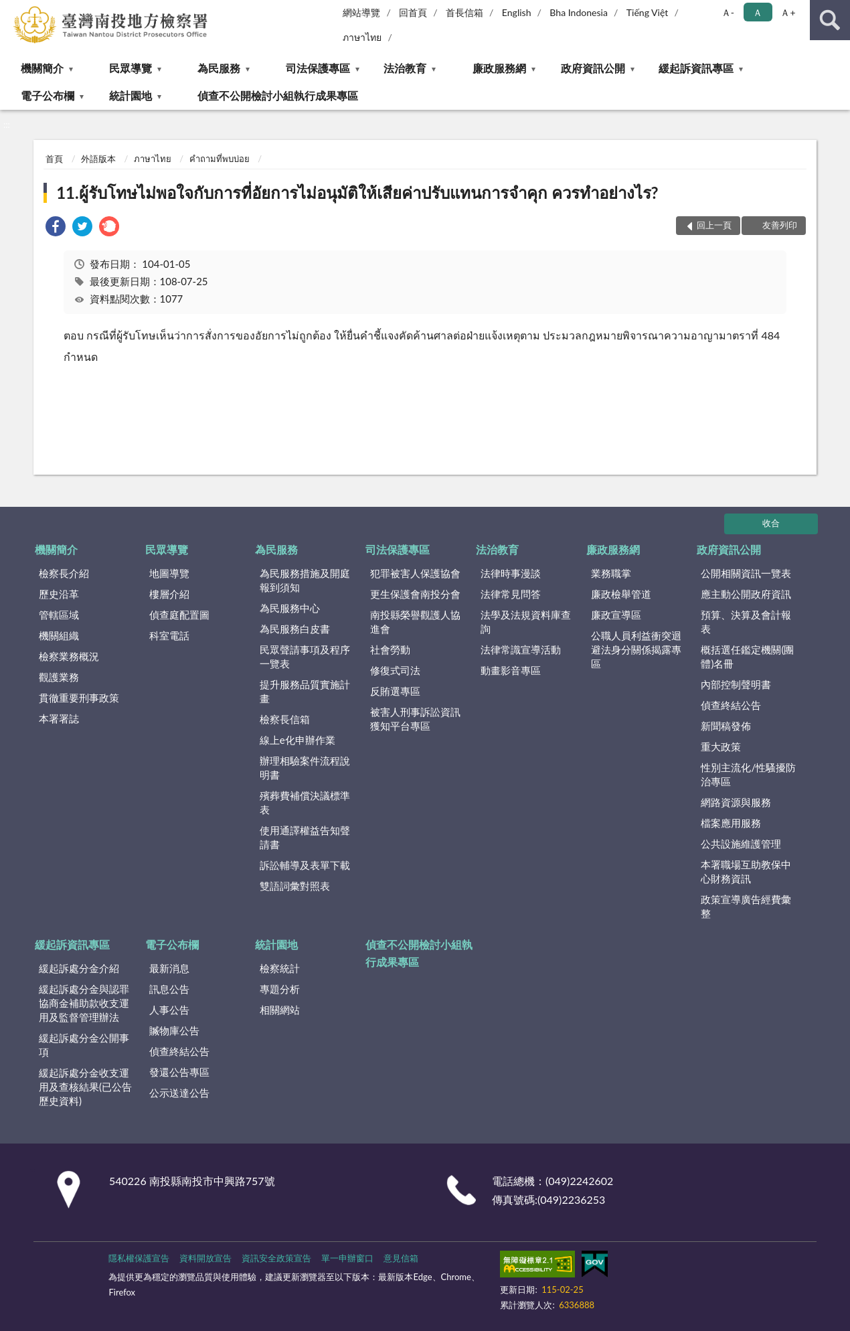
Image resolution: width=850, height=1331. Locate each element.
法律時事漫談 (511, 573)
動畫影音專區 (511, 670)
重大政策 (721, 746)
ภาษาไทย (362, 37)
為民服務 (218, 68)
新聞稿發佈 (726, 726)
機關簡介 (42, 68)
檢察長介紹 (64, 573)
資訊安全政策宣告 (276, 1258)
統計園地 (130, 95)
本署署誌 (59, 718)
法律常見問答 (511, 594)
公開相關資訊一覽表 (746, 573)
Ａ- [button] (727, 12)
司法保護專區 (318, 68)
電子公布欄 (47, 95)
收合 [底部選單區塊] (771, 523)
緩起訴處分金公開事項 (84, 1045)
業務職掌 (611, 573)
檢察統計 (280, 968)
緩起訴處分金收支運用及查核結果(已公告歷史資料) (85, 1087)
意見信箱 (401, 1258)
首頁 (54, 158)
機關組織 (59, 635)
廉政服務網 (499, 68)
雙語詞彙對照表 (295, 886)
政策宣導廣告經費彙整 (746, 906)
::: (10, 10)
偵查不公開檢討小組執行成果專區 (277, 95)
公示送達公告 (179, 1093)
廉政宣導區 (616, 615)
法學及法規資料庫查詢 (526, 622)
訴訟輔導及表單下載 (305, 865)
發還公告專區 (179, 1072)
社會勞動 (390, 649)
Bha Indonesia (578, 12)
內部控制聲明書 (736, 684)
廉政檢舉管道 (621, 594)
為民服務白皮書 (295, 629)
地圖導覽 (169, 573)
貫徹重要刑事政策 (79, 698)
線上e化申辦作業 (297, 740)
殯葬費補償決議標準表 (305, 802)
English (516, 12)
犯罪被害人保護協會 (415, 573)
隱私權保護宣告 (138, 1258)
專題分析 (280, 989)
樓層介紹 (169, 594)
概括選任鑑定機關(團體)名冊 (747, 656)
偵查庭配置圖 (179, 615)
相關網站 (280, 1010)
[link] (56, 228)
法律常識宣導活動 (521, 649)
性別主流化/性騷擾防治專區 (748, 774)
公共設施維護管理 (741, 844)
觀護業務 (59, 677)
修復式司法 (395, 670)
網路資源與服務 (736, 802)
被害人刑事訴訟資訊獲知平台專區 (415, 719)
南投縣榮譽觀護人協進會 (415, 622)
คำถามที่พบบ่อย (219, 158)
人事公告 (169, 1010)
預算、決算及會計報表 (746, 622)
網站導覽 (361, 12)
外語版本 (98, 158)
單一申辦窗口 (347, 1258)
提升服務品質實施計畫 (305, 691)
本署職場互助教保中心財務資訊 (746, 871)
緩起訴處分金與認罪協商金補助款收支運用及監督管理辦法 (84, 1003)
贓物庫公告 (174, 1030)
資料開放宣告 (205, 1258)
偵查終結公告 (731, 705)
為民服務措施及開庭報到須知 (305, 580)
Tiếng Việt (647, 12)
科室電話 (169, 635)
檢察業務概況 (69, 656)
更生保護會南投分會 (415, 594)
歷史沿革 (59, 594)
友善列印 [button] (779, 225)
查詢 (830, 20)
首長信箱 (464, 12)
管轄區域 (59, 615)
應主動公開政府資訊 (746, 594)
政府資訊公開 (593, 68)
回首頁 (413, 12)
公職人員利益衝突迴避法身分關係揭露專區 (636, 649)
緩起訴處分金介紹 (79, 968)
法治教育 (405, 68)
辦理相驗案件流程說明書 (305, 768)
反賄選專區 (395, 691)
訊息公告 (169, 989)
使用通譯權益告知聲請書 (305, 837)
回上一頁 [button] (714, 225)
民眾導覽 (130, 68)
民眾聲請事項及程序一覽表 (305, 656)
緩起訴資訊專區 (696, 68)
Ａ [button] (757, 12)
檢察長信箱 (285, 719)
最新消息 (169, 968)
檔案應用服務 (731, 823)
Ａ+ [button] (787, 12)
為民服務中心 (290, 608)
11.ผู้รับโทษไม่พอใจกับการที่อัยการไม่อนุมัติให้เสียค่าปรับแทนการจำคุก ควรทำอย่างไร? (357, 192)
